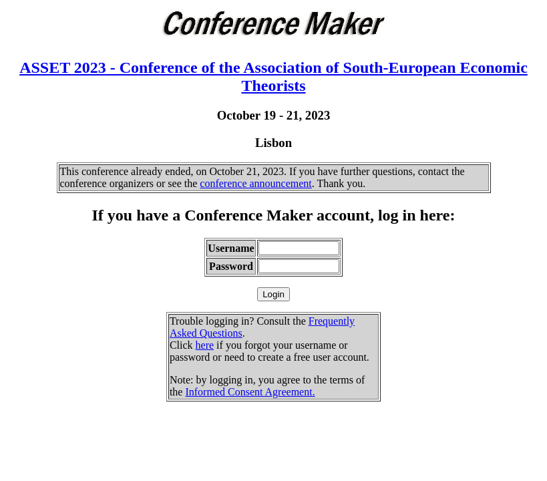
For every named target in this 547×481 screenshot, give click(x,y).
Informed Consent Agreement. (250, 391)
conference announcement (255, 183)
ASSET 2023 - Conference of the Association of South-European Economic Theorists (273, 76)
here (205, 345)
